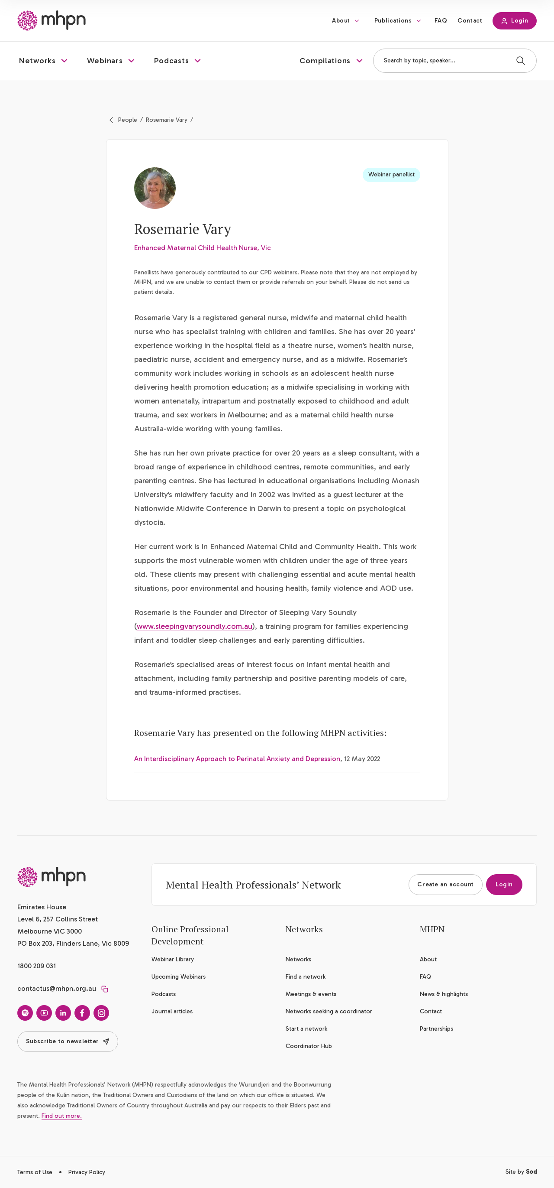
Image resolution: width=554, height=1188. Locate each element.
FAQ (441, 20)
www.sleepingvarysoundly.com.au (194, 626)
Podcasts (163, 994)
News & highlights (444, 994)
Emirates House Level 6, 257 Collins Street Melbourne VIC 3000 (57, 919)
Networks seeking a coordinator (329, 1011)
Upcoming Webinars (178, 976)
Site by (521, 1171)
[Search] (520, 60)
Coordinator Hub (309, 1046)
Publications (393, 20)
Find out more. (62, 1116)
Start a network (306, 1028)
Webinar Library (172, 959)
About (341, 20)
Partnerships (436, 1028)
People (127, 120)
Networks (298, 959)
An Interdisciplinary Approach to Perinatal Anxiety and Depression (237, 759)
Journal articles (172, 1011)
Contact (469, 20)
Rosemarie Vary (166, 120)
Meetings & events (311, 994)
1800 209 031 (36, 966)
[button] (44, 61)
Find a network (305, 976)
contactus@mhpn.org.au (56, 988)
